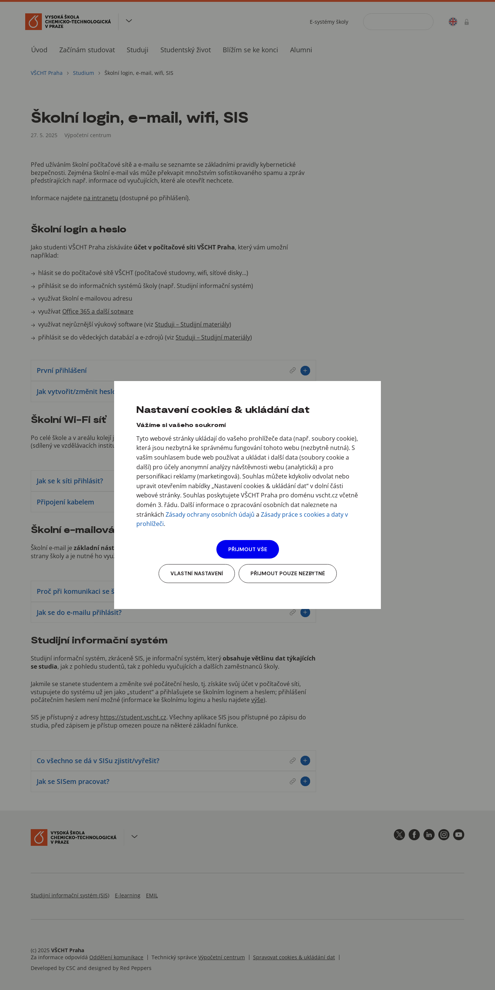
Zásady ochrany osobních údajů (210, 514)
